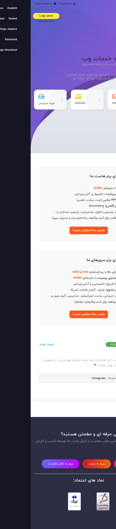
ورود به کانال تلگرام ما (29, 464)
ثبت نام (94, 464)
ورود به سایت (66, 464)
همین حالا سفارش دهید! (58, 230)
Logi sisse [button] (15, 16)
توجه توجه (16, 344)
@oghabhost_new (89, 378)
